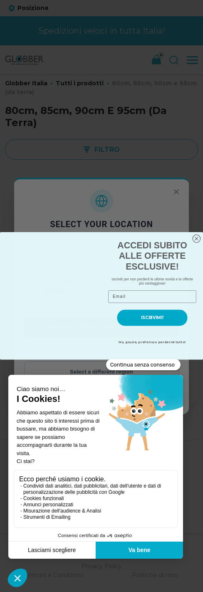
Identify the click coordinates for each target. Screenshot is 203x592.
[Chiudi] (176, 192)
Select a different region (101, 371)
